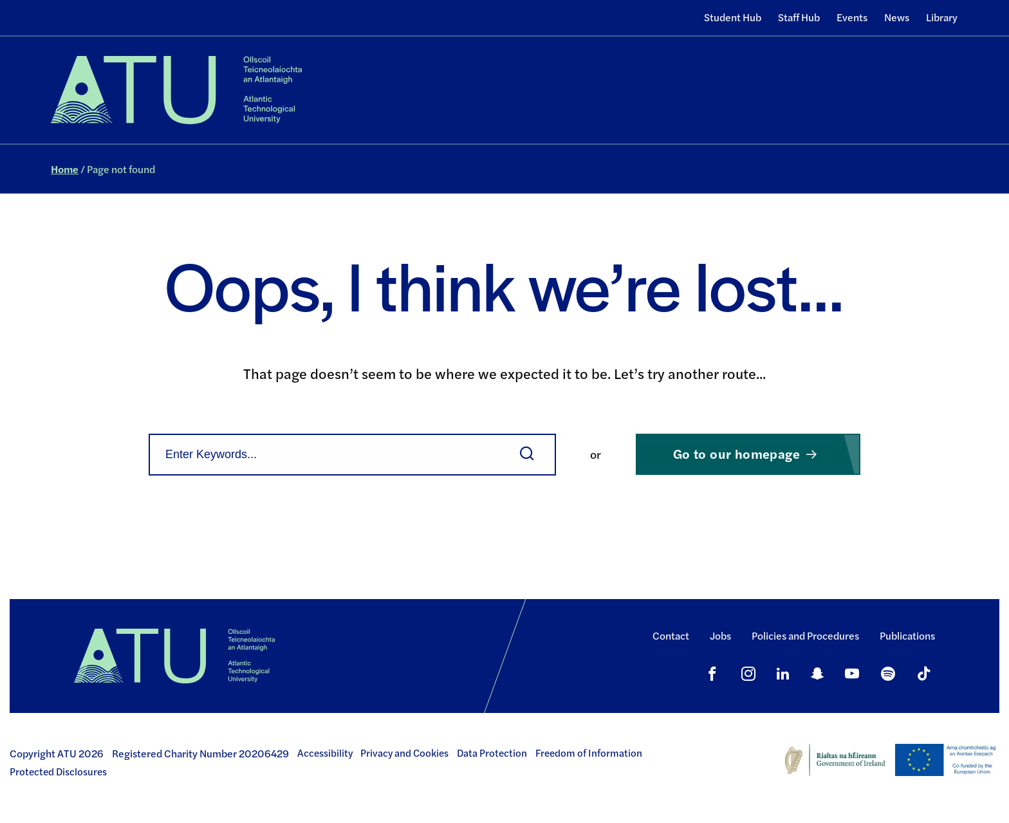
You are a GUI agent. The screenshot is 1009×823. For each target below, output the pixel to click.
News (896, 17)
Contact (671, 635)
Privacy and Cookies (404, 753)
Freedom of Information (588, 753)
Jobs (720, 635)
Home (65, 169)
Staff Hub (799, 17)
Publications (907, 635)
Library (942, 17)
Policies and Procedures (805, 635)
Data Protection (492, 753)
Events (852, 17)
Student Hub (732, 17)
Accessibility (325, 753)
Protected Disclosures (58, 771)
